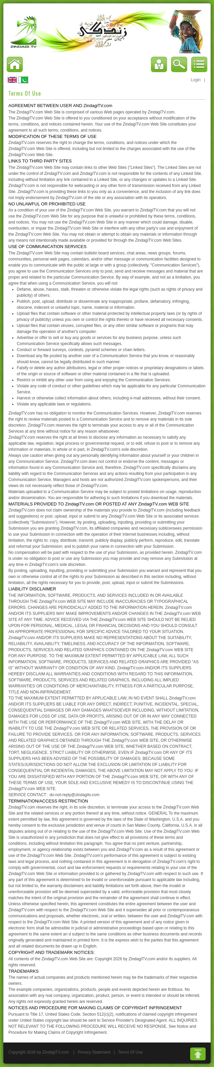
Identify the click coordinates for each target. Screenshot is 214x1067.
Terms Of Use (130, 1052)
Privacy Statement (94, 1052)
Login (196, 80)
